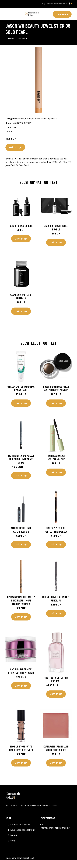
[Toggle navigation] (8, 13)
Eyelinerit (22, 38)
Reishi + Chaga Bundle (21, 225)
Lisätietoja (15, 147)
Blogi (12, 840)
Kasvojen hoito (32, 118)
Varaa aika (62, 14)
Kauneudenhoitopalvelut (22, 829)
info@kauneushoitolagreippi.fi (55, 827)
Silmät (44, 118)
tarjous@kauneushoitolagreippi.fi (54, 4)
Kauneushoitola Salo (20, 824)
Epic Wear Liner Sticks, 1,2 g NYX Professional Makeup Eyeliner (21, 600)
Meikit (11, 38)
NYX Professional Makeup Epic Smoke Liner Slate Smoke (21, 459)
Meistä (13, 835)
